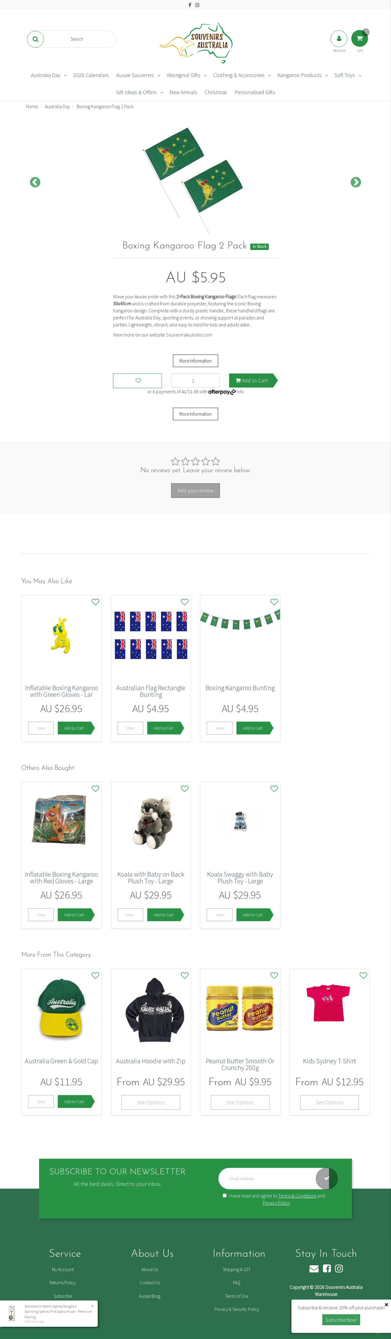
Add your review (195, 490)
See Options (151, 1102)
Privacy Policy (276, 1203)
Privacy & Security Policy (236, 1309)
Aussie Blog (149, 1296)
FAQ (236, 1283)
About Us (149, 1269)
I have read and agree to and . (274, 1199)
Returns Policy (62, 1283)
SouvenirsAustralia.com (189, 335)
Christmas (216, 92)
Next (356, 183)
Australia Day (45, 75)
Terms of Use (236, 1296)
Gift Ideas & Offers (136, 92)
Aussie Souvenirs (135, 75)
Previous (35, 183)
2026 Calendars (91, 75)
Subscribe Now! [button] (341, 1320)
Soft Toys (344, 75)
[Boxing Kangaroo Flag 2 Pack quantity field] (195, 380)
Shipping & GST (236, 1269)
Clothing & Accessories (239, 75)
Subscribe (63, 1296)
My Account (63, 1269)
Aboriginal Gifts (183, 75)
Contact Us (150, 1283)
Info (240, 391)
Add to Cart (252, 380)
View (41, 728)
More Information (195, 361)
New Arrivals (183, 92)
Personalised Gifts (255, 92)
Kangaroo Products (299, 75)
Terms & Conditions (297, 1196)
